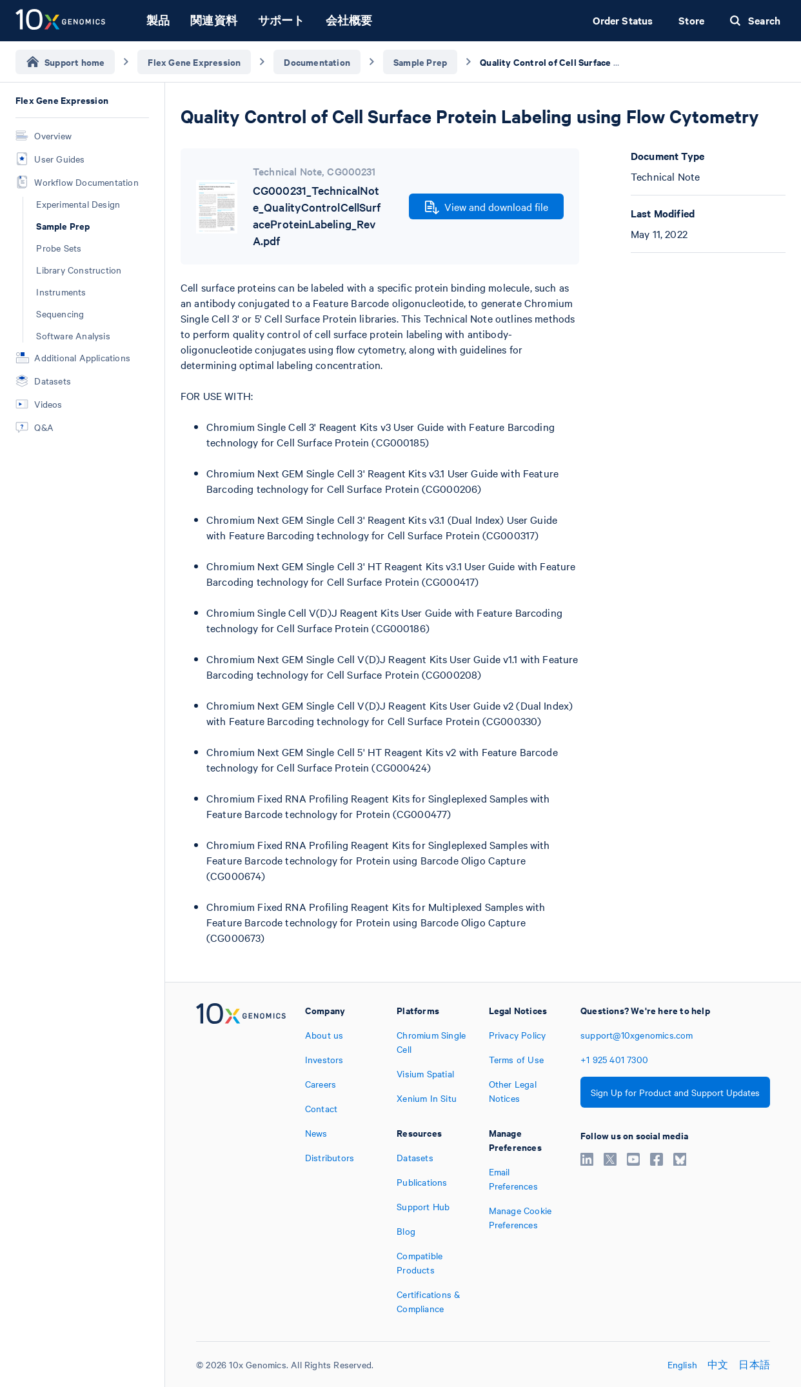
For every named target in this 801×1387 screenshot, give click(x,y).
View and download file (486, 207)
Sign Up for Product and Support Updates (675, 1092)
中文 (717, 1364)
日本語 (754, 1364)
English (682, 1364)
